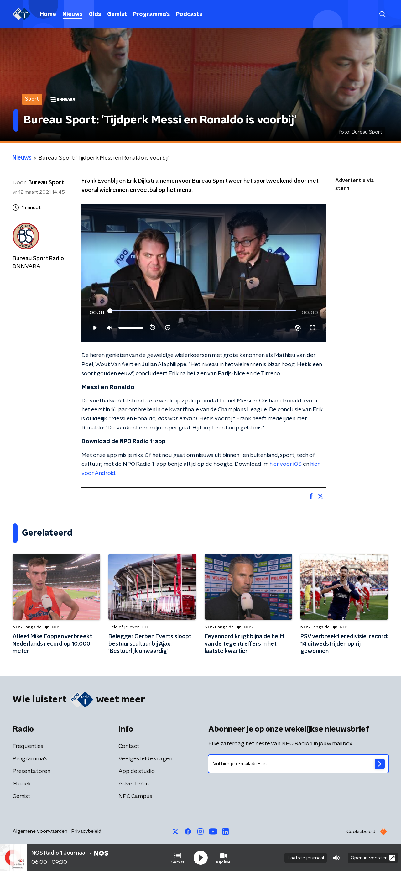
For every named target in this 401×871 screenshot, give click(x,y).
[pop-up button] (298, 328)
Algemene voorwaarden (40, 831)
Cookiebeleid (360, 831)
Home (48, 14)
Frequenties (28, 746)
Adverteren (133, 784)
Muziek (22, 784)
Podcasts (189, 14)
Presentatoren (31, 771)
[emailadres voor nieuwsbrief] (298, 764)
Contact (128, 746)
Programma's (151, 14)
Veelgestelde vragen (145, 759)
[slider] (203, 311)
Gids (95, 14)
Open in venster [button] (373, 858)
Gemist (117, 14)
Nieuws (72, 14)
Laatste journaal (305, 857)
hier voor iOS (285, 464)
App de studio (136, 771)
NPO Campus (135, 796)
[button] (178, 858)
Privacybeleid (86, 831)
